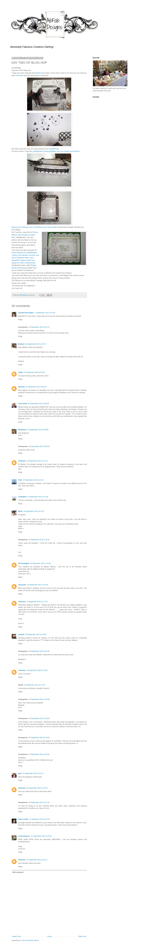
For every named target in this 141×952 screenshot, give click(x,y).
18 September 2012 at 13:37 (33, 511)
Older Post (82, 936)
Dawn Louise (23, 819)
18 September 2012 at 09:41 (39, 446)
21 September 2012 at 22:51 (41, 836)
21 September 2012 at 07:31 (39, 819)
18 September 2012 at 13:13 (33, 480)
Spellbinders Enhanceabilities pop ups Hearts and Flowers (56, 151)
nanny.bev (22, 585)
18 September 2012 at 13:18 (37, 497)
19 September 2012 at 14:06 (36, 670)
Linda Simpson (24, 836)
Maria (20, 511)
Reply (20, 320)
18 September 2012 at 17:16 (36, 602)
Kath (20, 480)
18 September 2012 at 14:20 (39, 540)
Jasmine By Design (25, 313)
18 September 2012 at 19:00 (35, 634)
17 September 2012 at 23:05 (44, 313)
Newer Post (16, 936)
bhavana (21, 387)
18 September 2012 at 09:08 (37, 430)
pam (20, 773)
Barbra (39, 73)
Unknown (22, 461)
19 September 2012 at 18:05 (39, 699)
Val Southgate (23, 563)
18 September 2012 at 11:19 (36, 461)
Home (49, 936)
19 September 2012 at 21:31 (32, 773)
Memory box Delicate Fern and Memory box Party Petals (35, 227)
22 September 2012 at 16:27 (36, 860)
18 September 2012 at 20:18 (39, 651)
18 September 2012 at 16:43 (37, 585)
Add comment (17, 872)
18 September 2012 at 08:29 (38, 404)
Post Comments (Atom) (30, 940)
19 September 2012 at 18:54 (39, 738)
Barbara (21, 344)
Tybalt (20, 372)
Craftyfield (22, 497)
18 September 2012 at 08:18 (34, 372)
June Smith (22, 404)
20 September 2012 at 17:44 (39, 802)
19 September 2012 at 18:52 (39, 718)
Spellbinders (54, 149)
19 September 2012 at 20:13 (39, 754)
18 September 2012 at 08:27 (36, 387)
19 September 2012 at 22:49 (36, 788)
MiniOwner (22, 430)
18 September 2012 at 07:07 (39, 327)
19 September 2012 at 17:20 (34, 685)
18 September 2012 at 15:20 (40, 563)
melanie (21, 634)
